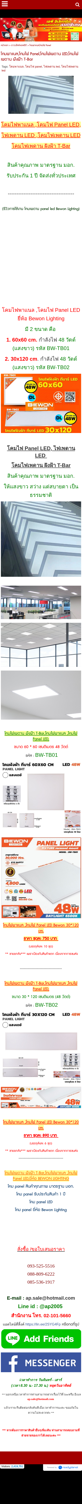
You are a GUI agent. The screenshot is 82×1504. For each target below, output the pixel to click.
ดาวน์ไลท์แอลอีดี (19, 45)
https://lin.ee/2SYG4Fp (43, 1324)
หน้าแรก (4, 45)
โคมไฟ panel (33, 66)
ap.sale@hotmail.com (50, 1298)
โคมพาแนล (16, 66)
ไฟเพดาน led (52, 66)
